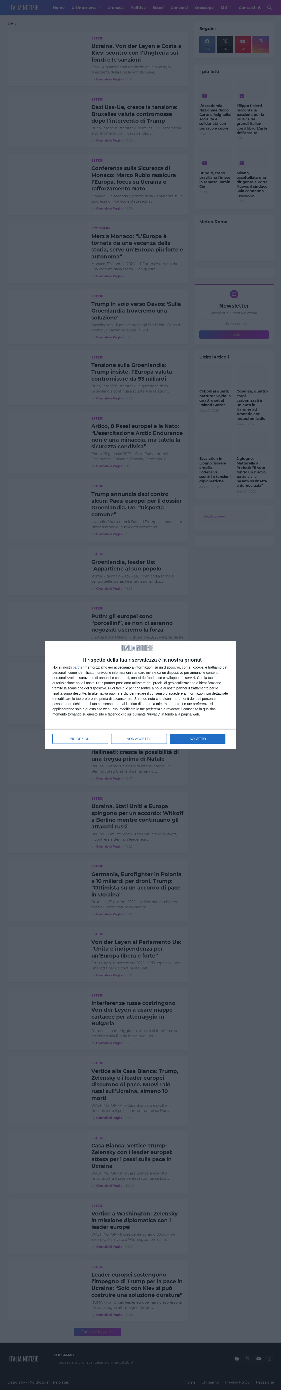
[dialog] (140, 695)
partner (78, 666)
